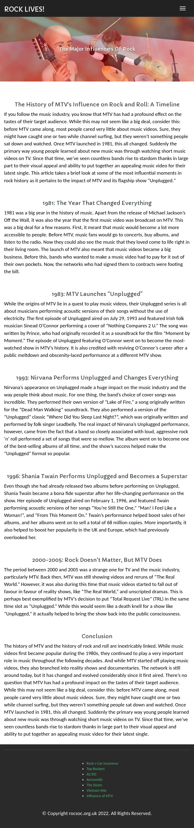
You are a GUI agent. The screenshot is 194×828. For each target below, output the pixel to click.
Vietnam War (96, 790)
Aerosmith (94, 779)
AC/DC (91, 774)
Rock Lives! (24, 9)
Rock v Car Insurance (102, 763)
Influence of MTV (99, 796)
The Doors (94, 785)
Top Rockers (95, 769)
